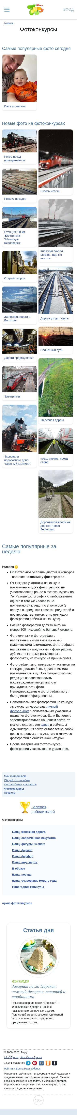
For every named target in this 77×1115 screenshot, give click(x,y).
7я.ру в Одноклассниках (48, 1063)
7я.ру (54, 1063)
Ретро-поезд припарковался (14, 158)
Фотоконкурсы (14, 788)
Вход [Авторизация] (68, 9)
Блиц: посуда (21, 874)
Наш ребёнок (32, 1068)
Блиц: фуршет (22, 850)
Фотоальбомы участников (20, 784)
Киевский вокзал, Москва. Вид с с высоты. (51, 255)
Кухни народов (20, 981)
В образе (18, 868)
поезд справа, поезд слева (54, 460)
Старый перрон (14, 278)
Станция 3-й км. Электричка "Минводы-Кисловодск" (15, 237)
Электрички (12, 396)
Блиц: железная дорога (29, 831)
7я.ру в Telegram (28, 1063)
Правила (9, 792)
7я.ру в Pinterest (34, 1063)
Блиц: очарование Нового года (34, 880)
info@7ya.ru (11, 1057)
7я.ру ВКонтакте (41, 1063)
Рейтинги (9, 1068)
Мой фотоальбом (15, 775)
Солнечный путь (51, 349)
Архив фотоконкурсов (17, 903)
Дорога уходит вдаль (54, 318)
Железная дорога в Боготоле (17, 318)
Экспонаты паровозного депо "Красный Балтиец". (17, 460)
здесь (45, 724)
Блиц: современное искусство (34, 838)
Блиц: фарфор (22, 856)
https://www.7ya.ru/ (31, 1057)
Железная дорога (52, 419)
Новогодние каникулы (28, 886)
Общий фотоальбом (17, 780)
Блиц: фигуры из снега (28, 844)
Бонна (20, 1068)
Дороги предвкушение (19, 357)
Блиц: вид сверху (24, 862)
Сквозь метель (50, 191)
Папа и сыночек (15, 106)
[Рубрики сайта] (7, 10)
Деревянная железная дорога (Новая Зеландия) (55, 525)
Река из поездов (15, 198)
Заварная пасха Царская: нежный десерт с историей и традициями (38, 991)
